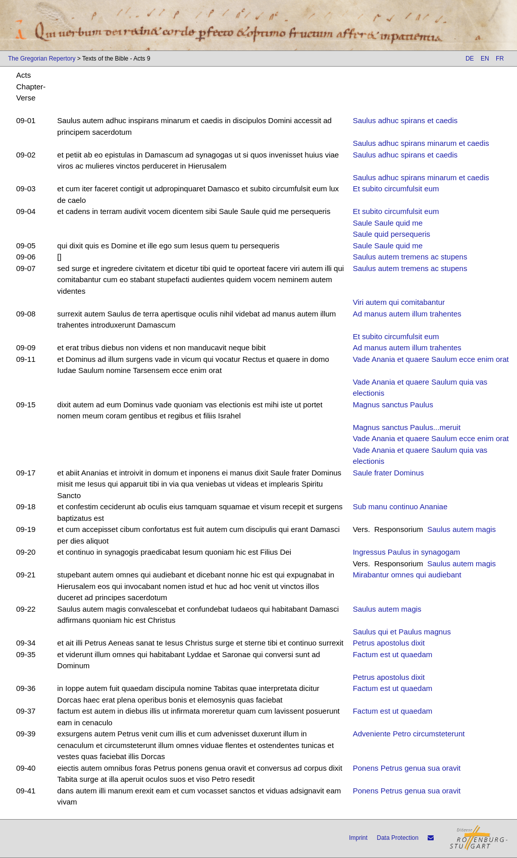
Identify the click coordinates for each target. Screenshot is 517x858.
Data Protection (398, 837)
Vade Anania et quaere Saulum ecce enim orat (431, 359)
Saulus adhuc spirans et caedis (405, 120)
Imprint (358, 837)
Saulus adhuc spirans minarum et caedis (421, 143)
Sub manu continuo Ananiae (400, 506)
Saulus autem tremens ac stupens (410, 256)
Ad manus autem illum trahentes (407, 313)
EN (485, 58)
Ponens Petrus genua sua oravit (406, 768)
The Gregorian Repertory (41, 58)
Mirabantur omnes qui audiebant (407, 574)
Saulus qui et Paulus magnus (402, 631)
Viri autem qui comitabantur (399, 302)
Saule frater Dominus (388, 472)
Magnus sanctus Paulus (393, 404)
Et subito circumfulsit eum (396, 188)
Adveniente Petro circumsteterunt (409, 733)
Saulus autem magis (461, 529)
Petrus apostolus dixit (389, 642)
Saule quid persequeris (391, 234)
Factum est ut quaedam (393, 654)
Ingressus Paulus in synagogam (406, 552)
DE (470, 58)
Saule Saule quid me (388, 223)
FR (500, 58)
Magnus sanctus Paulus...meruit (406, 427)
